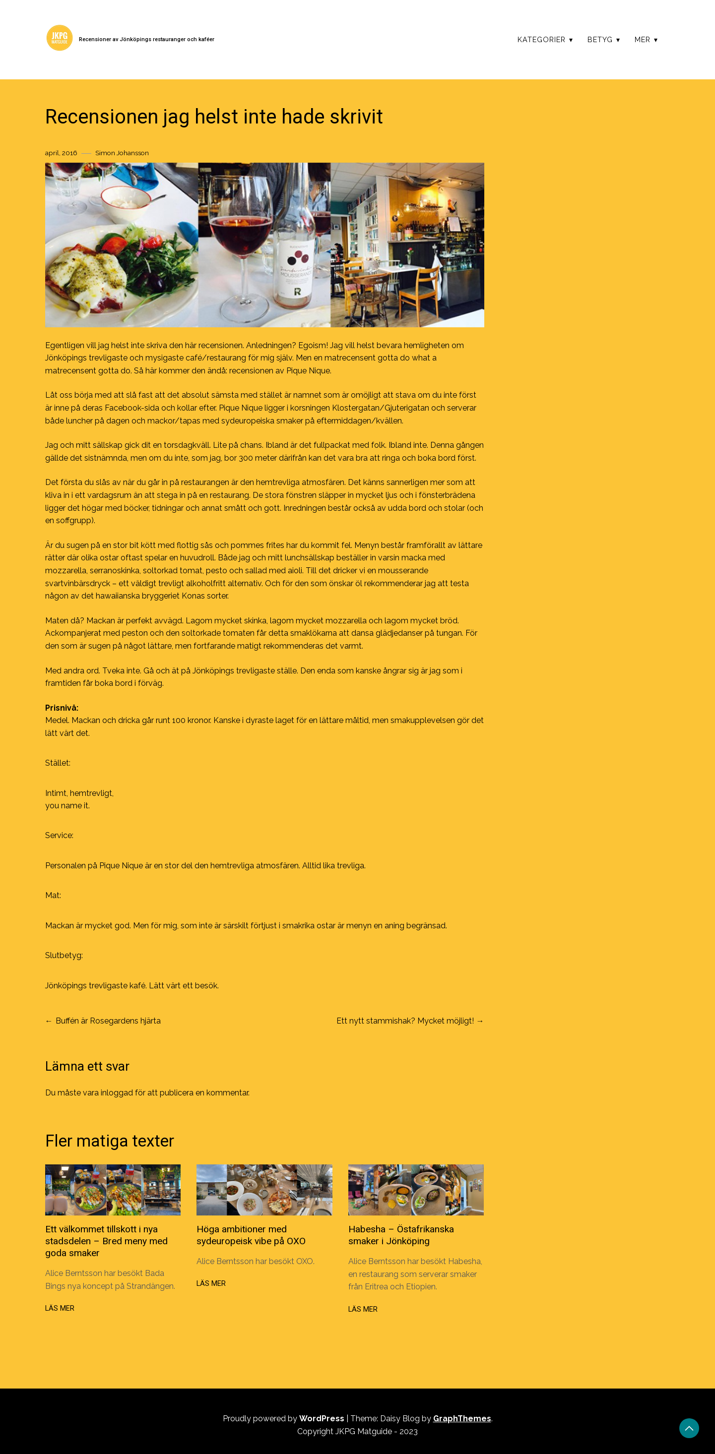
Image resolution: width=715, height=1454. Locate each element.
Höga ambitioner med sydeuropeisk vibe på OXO (251, 1235)
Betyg (600, 39)
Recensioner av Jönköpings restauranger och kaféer (146, 39)
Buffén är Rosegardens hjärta (108, 1021)
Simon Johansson (122, 153)
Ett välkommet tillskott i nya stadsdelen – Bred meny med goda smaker (106, 1241)
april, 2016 (61, 153)
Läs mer (59, 1308)
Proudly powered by (284, 1418)
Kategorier (542, 39)
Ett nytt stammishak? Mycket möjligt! (405, 1021)
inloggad (117, 1092)
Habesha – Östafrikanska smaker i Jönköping (401, 1235)
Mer (642, 39)
